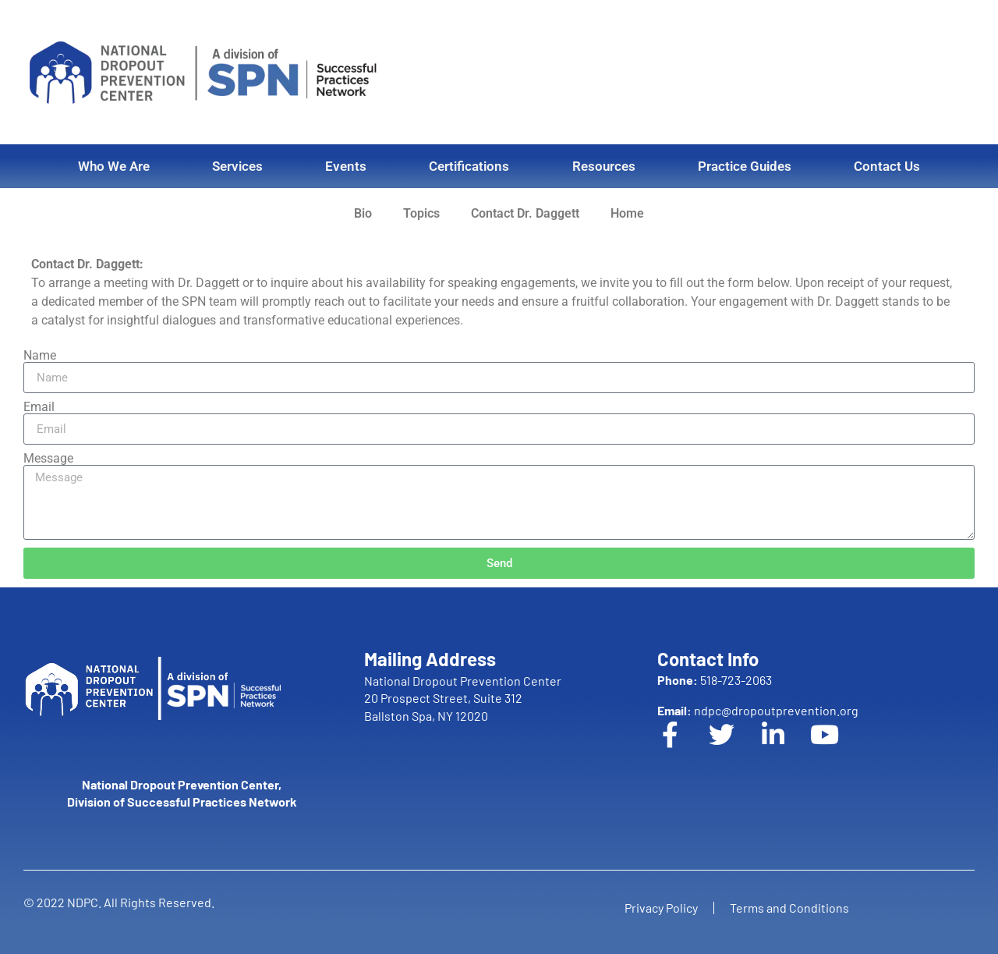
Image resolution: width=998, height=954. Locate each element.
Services (237, 166)
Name (39, 355)
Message (48, 458)
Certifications (469, 166)
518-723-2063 (714, 679)
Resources (603, 166)
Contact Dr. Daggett (525, 213)
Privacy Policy (661, 907)
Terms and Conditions (789, 907)
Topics (421, 213)
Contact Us (887, 166)
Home (627, 213)
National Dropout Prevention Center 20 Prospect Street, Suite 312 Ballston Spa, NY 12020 (462, 698)
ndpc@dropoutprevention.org (757, 710)
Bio (363, 213)
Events (345, 166)
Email (39, 407)
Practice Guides (744, 166)
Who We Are (114, 166)
